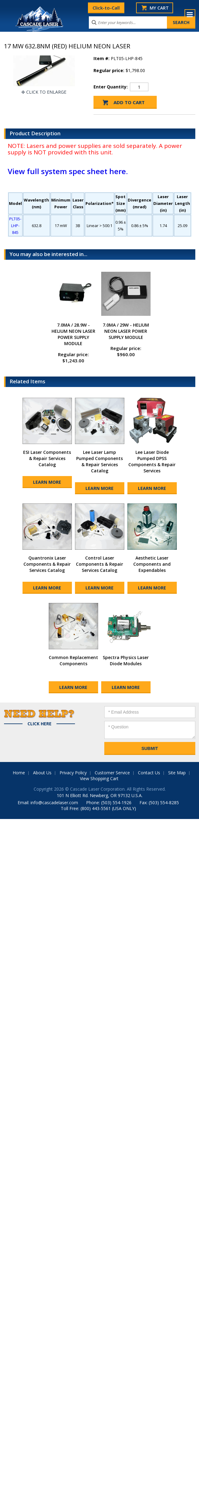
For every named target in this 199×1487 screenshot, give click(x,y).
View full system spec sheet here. (68, 171)
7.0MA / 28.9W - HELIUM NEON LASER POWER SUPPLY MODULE (73, 334)
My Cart (159, 8)
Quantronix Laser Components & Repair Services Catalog (47, 564)
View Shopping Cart (99, 778)
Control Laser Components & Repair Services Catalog (99, 564)
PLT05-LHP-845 (15, 225)
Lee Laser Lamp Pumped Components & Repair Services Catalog (99, 461)
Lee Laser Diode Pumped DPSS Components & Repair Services (152, 461)
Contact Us (149, 773)
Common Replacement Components (73, 660)
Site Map (177, 773)
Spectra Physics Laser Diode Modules (126, 660)
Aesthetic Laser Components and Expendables (152, 564)
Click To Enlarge (46, 92)
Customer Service (112, 773)
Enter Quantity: (110, 87)
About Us (42, 773)
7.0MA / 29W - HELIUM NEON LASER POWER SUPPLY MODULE (126, 331)
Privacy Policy (73, 773)
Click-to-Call (106, 8)
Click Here (39, 724)
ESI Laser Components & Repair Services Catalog (47, 458)
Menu (189, 14)
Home (19, 773)
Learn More (47, 482)
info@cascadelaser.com (54, 802)
